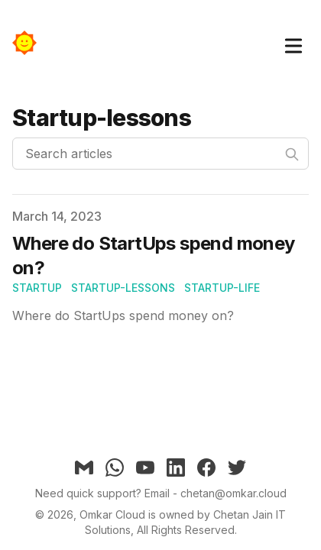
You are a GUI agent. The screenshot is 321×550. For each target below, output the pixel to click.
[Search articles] (160, 154)
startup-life (222, 287)
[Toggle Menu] (293, 43)
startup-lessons (123, 287)
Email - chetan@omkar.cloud (215, 493)
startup (37, 287)
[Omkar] (29, 43)
